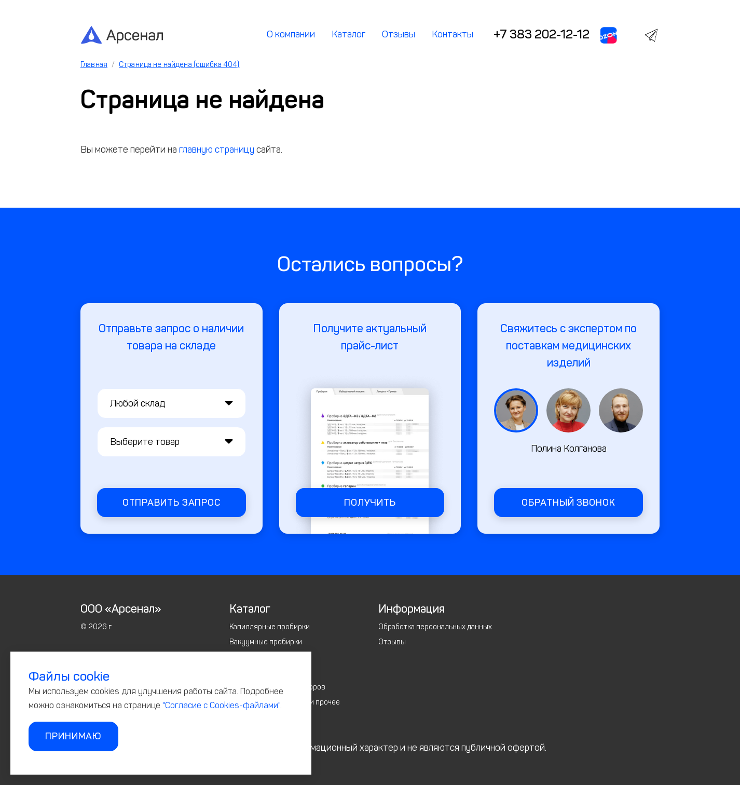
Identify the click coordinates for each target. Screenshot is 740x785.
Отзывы (398, 34)
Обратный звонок (568, 502)
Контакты (452, 34)
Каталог (348, 34)
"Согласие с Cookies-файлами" (221, 705)
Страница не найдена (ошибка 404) (179, 64)
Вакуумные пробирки (265, 642)
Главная (93, 64)
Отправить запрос (171, 502)
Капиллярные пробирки (269, 626)
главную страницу (216, 149)
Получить (370, 502)
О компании (291, 34)
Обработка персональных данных (435, 626)
